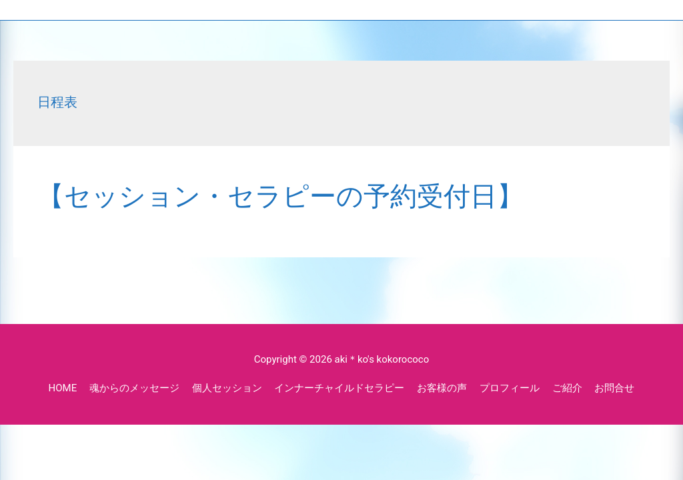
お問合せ (614, 388)
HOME (63, 388)
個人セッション (227, 388)
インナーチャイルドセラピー (339, 388)
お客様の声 (442, 388)
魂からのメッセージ (134, 388)
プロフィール (510, 388)
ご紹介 (567, 388)
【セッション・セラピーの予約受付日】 (280, 196)
